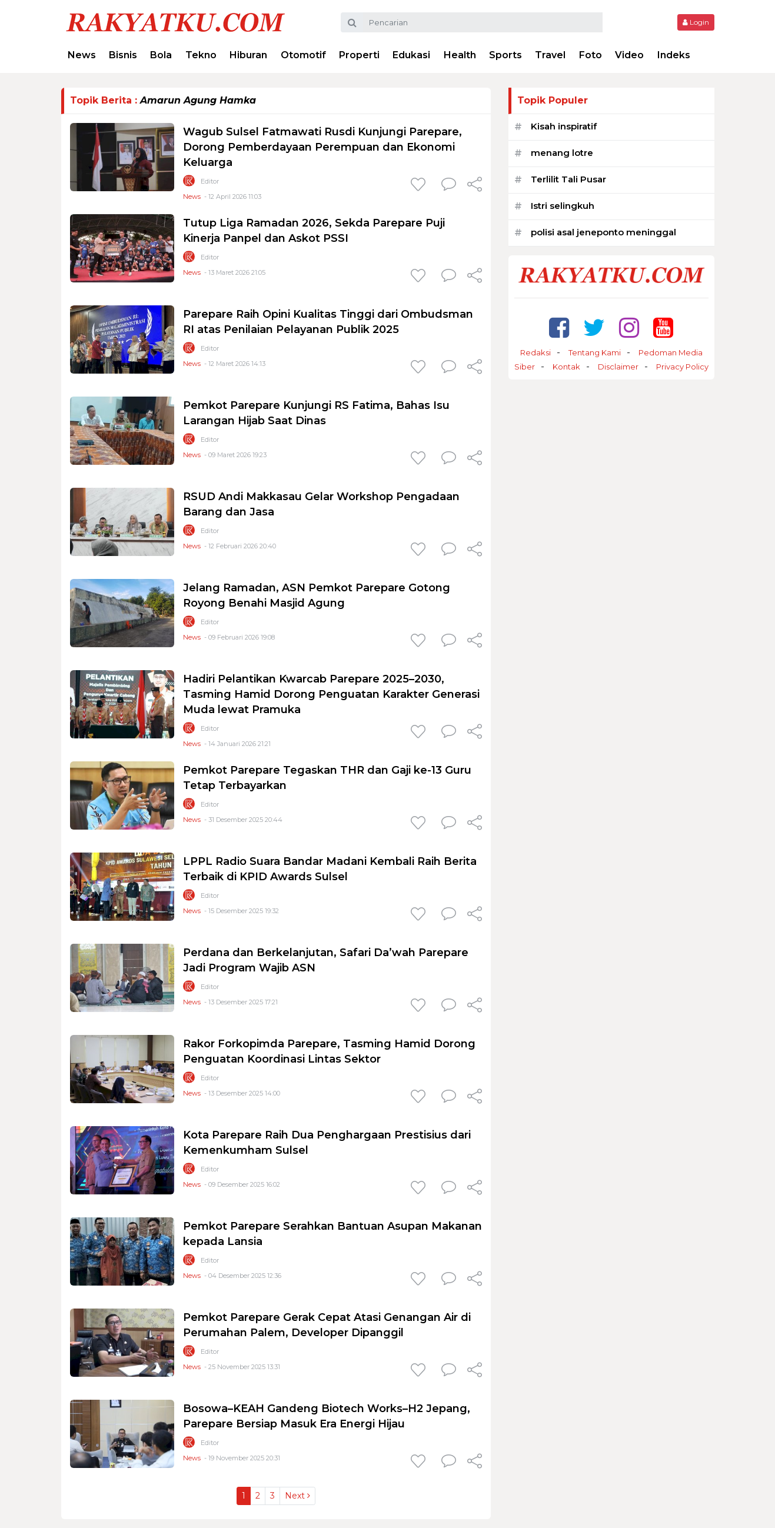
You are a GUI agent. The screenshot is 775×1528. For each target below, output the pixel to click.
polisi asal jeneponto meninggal (603, 232)
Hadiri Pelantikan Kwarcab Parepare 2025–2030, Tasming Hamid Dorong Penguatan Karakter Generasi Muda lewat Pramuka (331, 694)
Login (696, 22)
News (82, 55)
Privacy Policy (682, 366)
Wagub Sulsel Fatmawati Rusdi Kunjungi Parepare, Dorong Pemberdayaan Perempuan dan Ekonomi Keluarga (322, 147)
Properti (359, 55)
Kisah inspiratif (564, 126)
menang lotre (562, 152)
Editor (210, 181)
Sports (505, 55)
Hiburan (248, 55)
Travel (550, 55)
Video (629, 55)
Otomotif (303, 55)
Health (460, 55)
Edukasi (411, 55)
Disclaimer (618, 366)
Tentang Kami (594, 352)
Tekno (201, 55)
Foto (590, 55)
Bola (161, 55)
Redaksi (535, 352)
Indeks (673, 55)
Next (297, 1495)
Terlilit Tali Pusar (568, 179)
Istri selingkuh (562, 205)
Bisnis (123, 55)
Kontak (566, 366)
